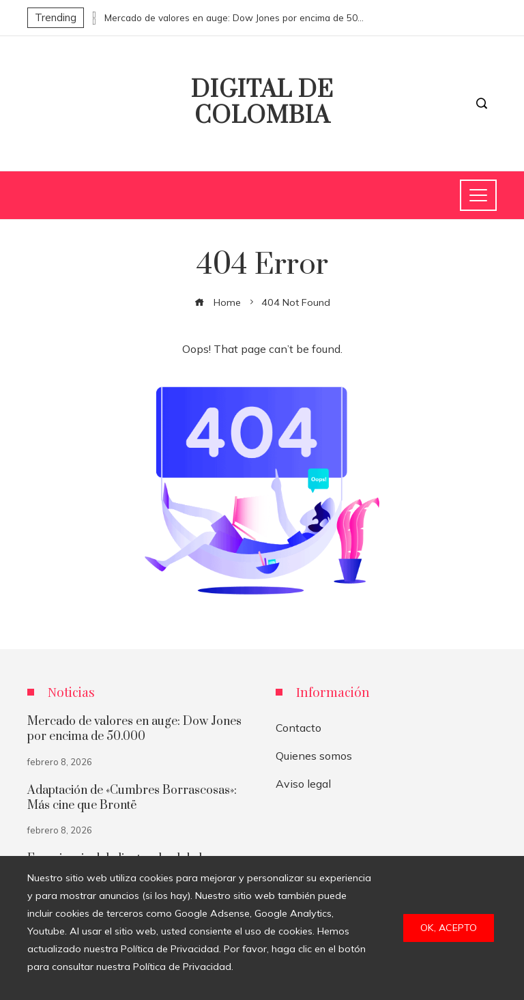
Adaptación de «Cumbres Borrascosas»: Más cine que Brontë (132, 798)
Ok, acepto (448, 928)
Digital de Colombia (262, 103)
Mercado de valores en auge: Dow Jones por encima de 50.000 (234, 17)
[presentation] (94, 14)
